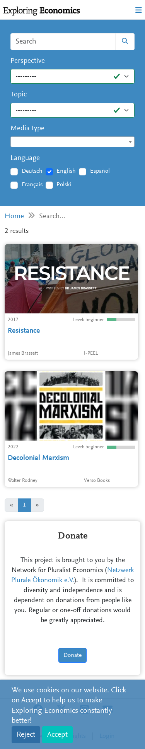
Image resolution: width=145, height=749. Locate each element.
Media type (27, 128)
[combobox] (72, 141)
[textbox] (72, 142)
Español (100, 171)
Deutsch (32, 171)
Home (14, 216)
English (66, 171)
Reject (26, 735)
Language (25, 158)
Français (32, 185)
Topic (18, 94)
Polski (63, 185)
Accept (57, 735)
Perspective (27, 61)
